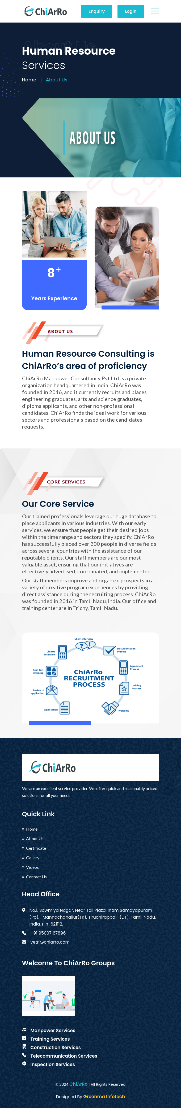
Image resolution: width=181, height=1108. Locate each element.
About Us (35, 838)
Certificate (36, 848)
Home (29, 79)
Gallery (32, 858)
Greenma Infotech (104, 1096)
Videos (32, 867)
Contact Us (36, 877)
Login (130, 11)
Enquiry (97, 11)
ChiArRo (78, 1084)
